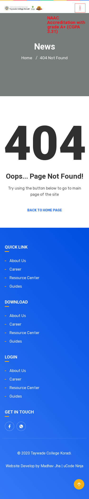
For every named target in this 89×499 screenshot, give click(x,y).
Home (26, 57)
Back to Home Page (44, 210)
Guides (15, 286)
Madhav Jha (51, 466)
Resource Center (24, 278)
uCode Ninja (73, 466)
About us (17, 261)
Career (15, 269)
